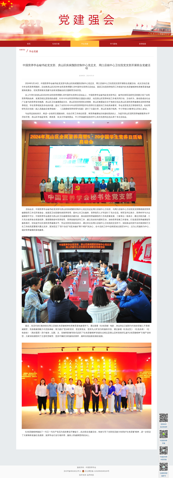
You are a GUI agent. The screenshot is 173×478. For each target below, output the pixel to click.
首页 (29, 44)
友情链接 (142, 44)
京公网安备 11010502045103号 (95, 471)
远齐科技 (90, 475)
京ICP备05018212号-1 (72, 471)
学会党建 (84, 44)
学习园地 (113, 44)
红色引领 (55, 44)
